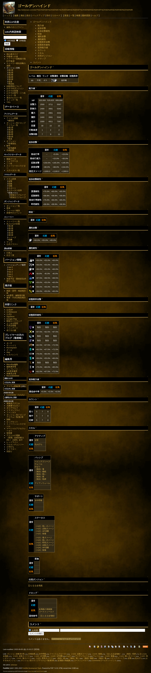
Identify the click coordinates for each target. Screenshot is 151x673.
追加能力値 (43, 47)
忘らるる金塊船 (35, 585)
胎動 (8, 419)
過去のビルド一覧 (14, 98)
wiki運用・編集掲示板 (15, 295)
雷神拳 (9, 433)
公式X (9, 314)
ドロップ (42, 58)
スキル (41, 53)
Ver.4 (10, 269)
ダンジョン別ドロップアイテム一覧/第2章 (16, 416)
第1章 (10, 70)
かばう (37, 466)
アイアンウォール (42, 483)
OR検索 (21, 41)
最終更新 (86, 15)
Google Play (11, 319)
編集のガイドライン (15, 27)
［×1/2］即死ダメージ (44, 542)
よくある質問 (12, 323)
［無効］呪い (40, 474)
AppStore (10, 316)
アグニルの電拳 (13, 435)
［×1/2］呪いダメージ (44, 526)
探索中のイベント (14, 213)
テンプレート (12, 369)
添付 (48, 15)
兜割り (9, 451)
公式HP (9, 310)
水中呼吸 (38, 500)
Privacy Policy (31, 671)
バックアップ (38, 15)
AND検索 (9, 41)
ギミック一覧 (12, 100)
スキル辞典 (11, 179)
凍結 (22, 15)
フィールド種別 (13, 210)
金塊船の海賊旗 (45, 609)
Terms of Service (40, 671)
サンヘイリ (11, 345)
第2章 (10, 72)
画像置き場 (11, 373)
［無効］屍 (39, 476)
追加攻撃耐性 (44, 31)
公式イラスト (12, 244)
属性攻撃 (42, 36)
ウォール (38, 464)
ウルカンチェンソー (15, 444)
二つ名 (9, 163)
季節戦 (11, 84)
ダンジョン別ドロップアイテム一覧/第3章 (37, 660)
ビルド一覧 (11, 95)
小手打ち (10, 447)
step (8, 352)
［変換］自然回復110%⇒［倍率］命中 (15, 439)
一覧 (72, 15)
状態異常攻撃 (44, 42)
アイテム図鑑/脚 (13, 386)
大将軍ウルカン (13, 406)
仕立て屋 (10, 255)
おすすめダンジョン (15, 88)
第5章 (10, 79)
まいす (9, 343)
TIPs (8, 102)
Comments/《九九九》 (16, 395)
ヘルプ (95, 15)
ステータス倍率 (15, 190)
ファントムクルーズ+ (58, 654)
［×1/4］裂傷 (40, 550)
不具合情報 (11, 326)
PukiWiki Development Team (31, 668)
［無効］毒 (39, 469)
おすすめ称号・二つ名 (16, 93)
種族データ (11, 159)
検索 (78, 15)
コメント (37, 62)
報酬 (10, 240)
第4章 (10, 77)
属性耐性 (42, 39)
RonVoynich (11, 348)
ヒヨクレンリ (12, 354)
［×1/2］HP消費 (42, 531)
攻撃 (36, 440)
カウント (42, 50)
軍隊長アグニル (13, 403)
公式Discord (11, 312)
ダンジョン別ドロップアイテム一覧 (16, 124)
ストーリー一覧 (13, 221)
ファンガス (11, 412)
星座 (10, 82)
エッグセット (12, 422)
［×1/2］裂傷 (40, 533)
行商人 (9, 253)
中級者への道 (12, 56)
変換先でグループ (18, 197)
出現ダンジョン (45, 56)
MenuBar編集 (12, 364)
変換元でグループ (18, 195)
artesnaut (14, 665)
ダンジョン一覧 (13, 206)
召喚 (10, 186)
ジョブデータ (12, 161)
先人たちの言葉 (13, 224)
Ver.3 (10, 272)
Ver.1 (10, 276)
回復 (10, 184)
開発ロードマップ (14, 321)
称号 (8, 146)
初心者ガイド (12, 54)
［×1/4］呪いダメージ (44, 540)
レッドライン (12, 442)
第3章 (10, 75)
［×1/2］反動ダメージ (44, 528)
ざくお (9, 350)
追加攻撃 (42, 28)
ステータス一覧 (13, 170)
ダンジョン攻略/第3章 (15, 654)
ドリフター (11, 449)
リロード (56, 15)
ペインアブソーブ (42, 461)
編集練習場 (11, 367)
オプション (11, 141)
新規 (66, 15)
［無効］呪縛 (40, 479)
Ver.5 (10, 267)
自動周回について (14, 86)
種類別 (11, 120)
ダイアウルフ (12, 408)
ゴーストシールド (46, 612)
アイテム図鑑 (12, 118)
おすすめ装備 (12, 91)
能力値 (41, 25)
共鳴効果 (10, 150)
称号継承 (12, 148)
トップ (7, 15)
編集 (16, 15)
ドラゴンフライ (13, 410)
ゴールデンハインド (34, 6)
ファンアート (12, 328)
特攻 (40, 34)
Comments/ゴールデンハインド (66, 639)
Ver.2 (10, 274)
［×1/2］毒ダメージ (43, 537)
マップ (9, 242)
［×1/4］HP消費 (42, 547)
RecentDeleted (12, 376)
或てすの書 (11, 330)
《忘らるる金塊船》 (47, 616)
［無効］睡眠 (40, 471)
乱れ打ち (38, 444)
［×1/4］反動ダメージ (44, 545)
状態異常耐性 (44, 45)
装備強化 (12, 143)
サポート (12, 188)
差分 (28, 15)
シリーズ (12, 237)
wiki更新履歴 (11, 371)
